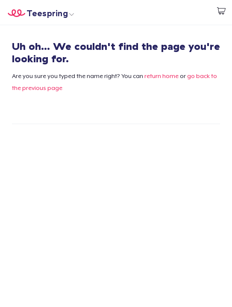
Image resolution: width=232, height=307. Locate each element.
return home (161, 75)
